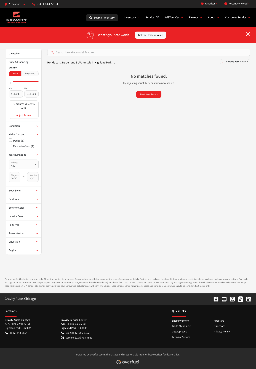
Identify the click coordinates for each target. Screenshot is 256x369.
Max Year (34, 175)
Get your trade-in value (150, 35)
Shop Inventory (180, 321)
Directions (219, 326)
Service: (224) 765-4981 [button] (76, 338)
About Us (219, 321)
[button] (16, 4)
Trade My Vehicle (181, 326)
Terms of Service (181, 337)
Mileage (14, 162)
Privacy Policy (222, 332)
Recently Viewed (235, 4)
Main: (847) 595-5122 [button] (75, 333)
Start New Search (149, 94)
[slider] (11, 83)
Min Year (15, 175)
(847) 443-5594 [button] (45, 3)
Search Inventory (102, 18)
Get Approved (179, 332)
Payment (30, 73)
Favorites (208, 4)
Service (152, 17)
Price (15, 73)
